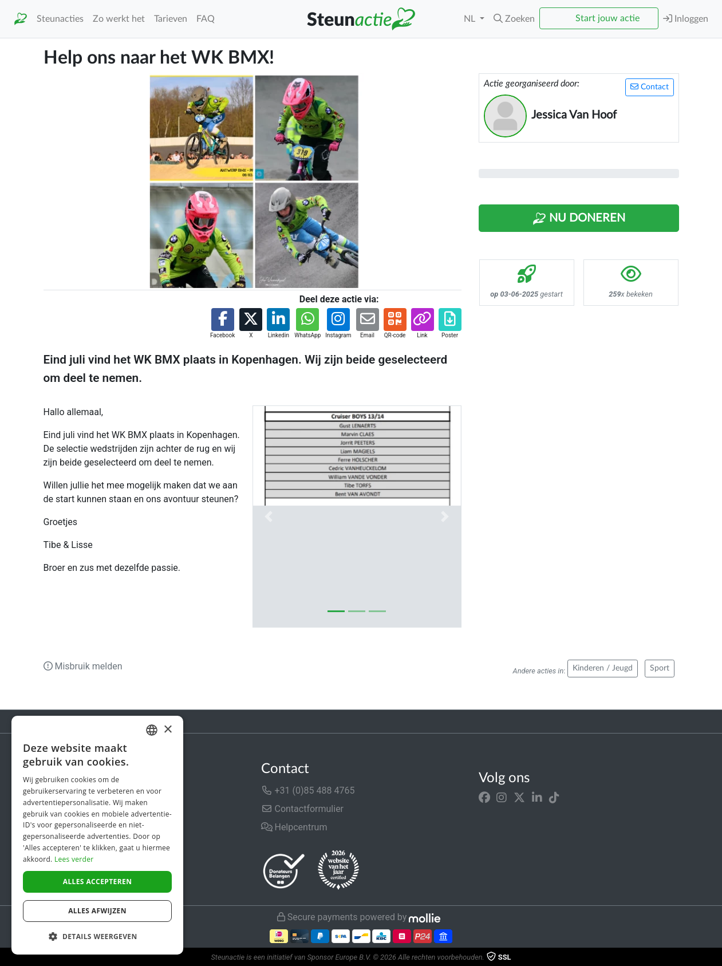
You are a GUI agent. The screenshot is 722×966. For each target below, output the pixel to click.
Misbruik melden (83, 666)
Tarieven (170, 18)
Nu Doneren (578, 219)
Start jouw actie (607, 18)
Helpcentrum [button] (294, 827)
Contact (649, 86)
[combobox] (151, 730)
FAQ (205, 18)
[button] (514, 18)
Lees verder (74, 859)
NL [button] (471, 18)
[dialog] (97, 835)
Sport (659, 668)
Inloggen (685, 18)
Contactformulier (302, 808)
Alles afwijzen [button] (97, 911)
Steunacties (60, 18)
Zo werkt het (119, 18)
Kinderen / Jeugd (603, 668)
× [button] (167, 730)
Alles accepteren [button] (97, 881)
